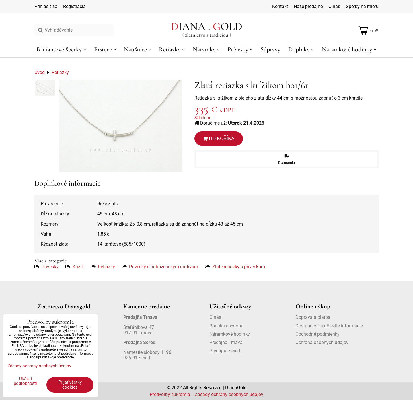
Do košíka (219, 138)
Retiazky (106, 266)
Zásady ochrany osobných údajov (229, 394)
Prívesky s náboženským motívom (163, 266)
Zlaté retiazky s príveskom (238, 266)
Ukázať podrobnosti (25, 381)
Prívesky (50, 266)
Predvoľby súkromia (170, 394)
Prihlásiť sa (45, 6)
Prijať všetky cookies (70, 385)
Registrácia (74, 6)
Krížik (78, 266)
